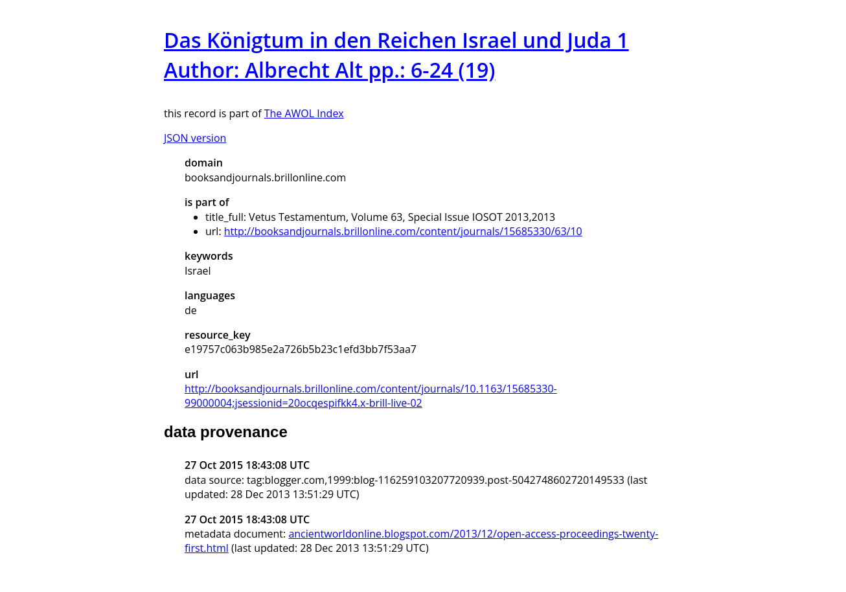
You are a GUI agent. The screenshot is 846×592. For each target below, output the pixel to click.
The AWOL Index (304, 113)
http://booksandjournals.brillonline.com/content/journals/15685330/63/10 (403, 231)
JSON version (195, 138)
